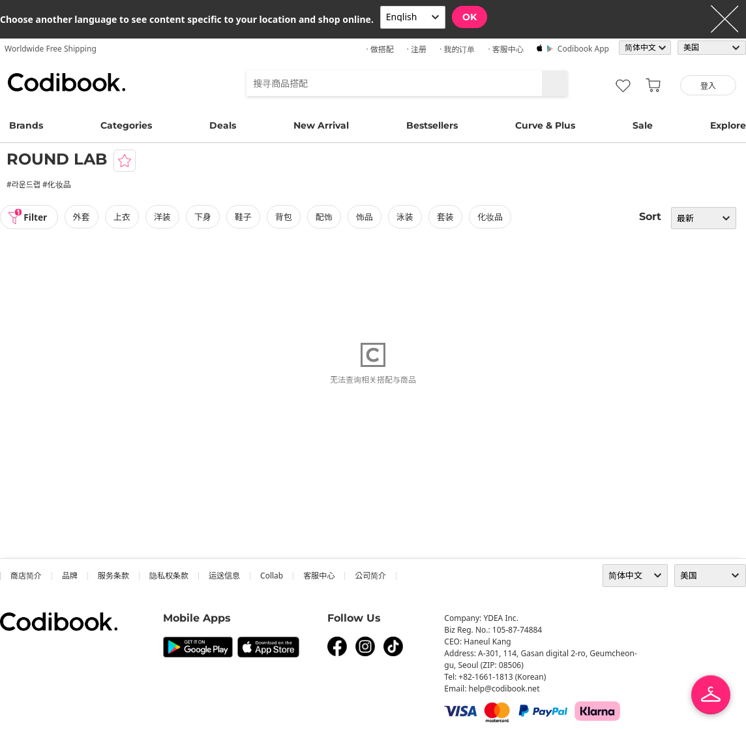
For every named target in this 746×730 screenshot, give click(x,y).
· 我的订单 (457, 49)
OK (469, 17)
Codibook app (583, 48)
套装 (446, 217)
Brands (26, 125)
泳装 (406, 217)
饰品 (365, 217)
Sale (643, 125)
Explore (728, 125)
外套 (82, 217)
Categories (126, 125)
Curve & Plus (545, 125)
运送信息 (224, 575)
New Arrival (321, 125)
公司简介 (370, 575)
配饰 (325, 217)
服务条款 (113, 575)
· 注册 (416, 49)
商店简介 (26, 575)
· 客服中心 (505, 49)
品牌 (70, 575)
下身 (204, 217)
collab (271, 575)
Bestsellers (432, 125)
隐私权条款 (168, 575)
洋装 (163, 217)
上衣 (123, 217)
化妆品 (491, 217)
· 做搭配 (379, 49)
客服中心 (319, 575)
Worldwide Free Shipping (51, 48)
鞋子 (244, 217)
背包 (284, 217)
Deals (222, 125)
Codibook (66, 82)
